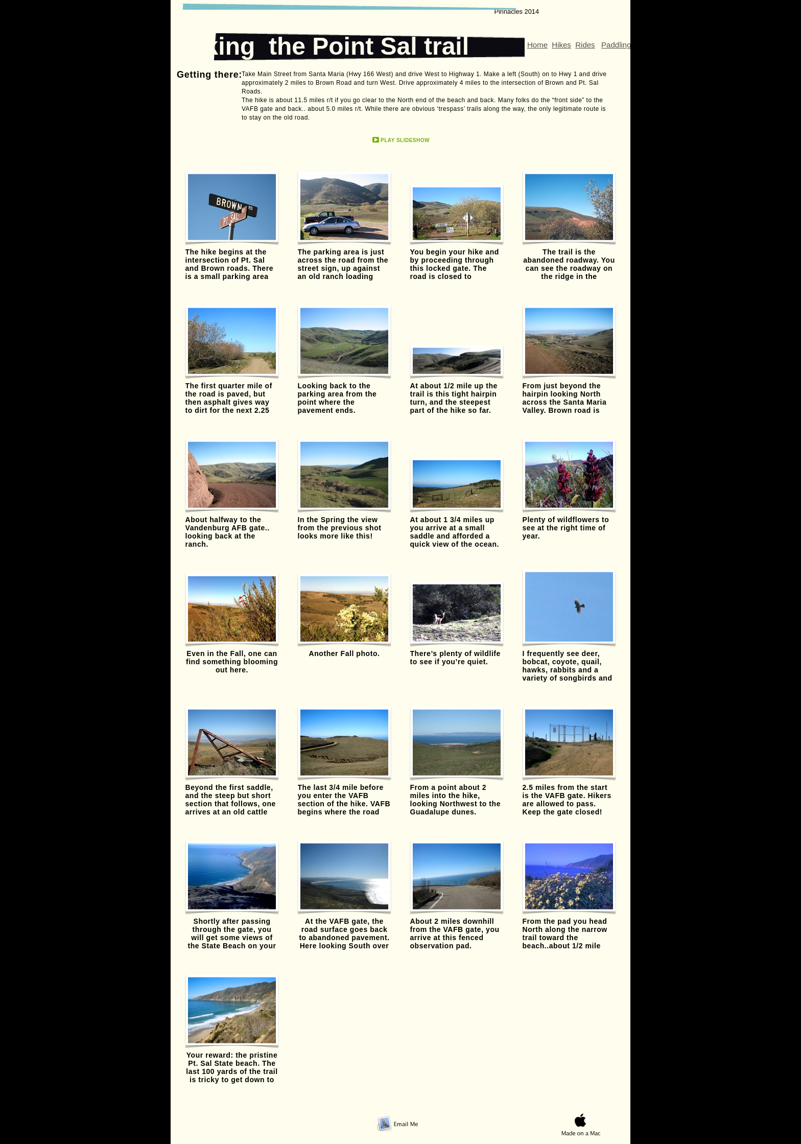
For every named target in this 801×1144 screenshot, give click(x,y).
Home (537, 44)
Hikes (561, 44)
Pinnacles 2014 (516, 11)
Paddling (616, 44)
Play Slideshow (405, 140)
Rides (585, 44)
